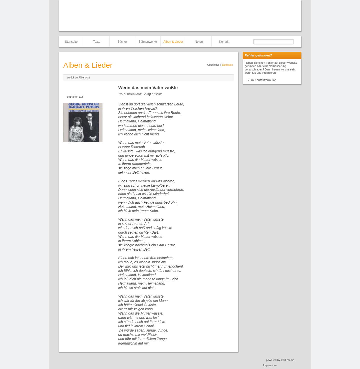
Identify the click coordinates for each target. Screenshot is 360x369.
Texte (96, 41)
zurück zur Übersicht (78, 77)
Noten (199, 41)
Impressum (269, 365)
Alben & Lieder (173, 41)
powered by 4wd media (280, 360)
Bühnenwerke (147, 41)
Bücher (122, 41)
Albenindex (213, 64)
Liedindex (227, 64)
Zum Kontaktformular (262, 80)
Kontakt (224, 41)
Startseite (71, 41)
